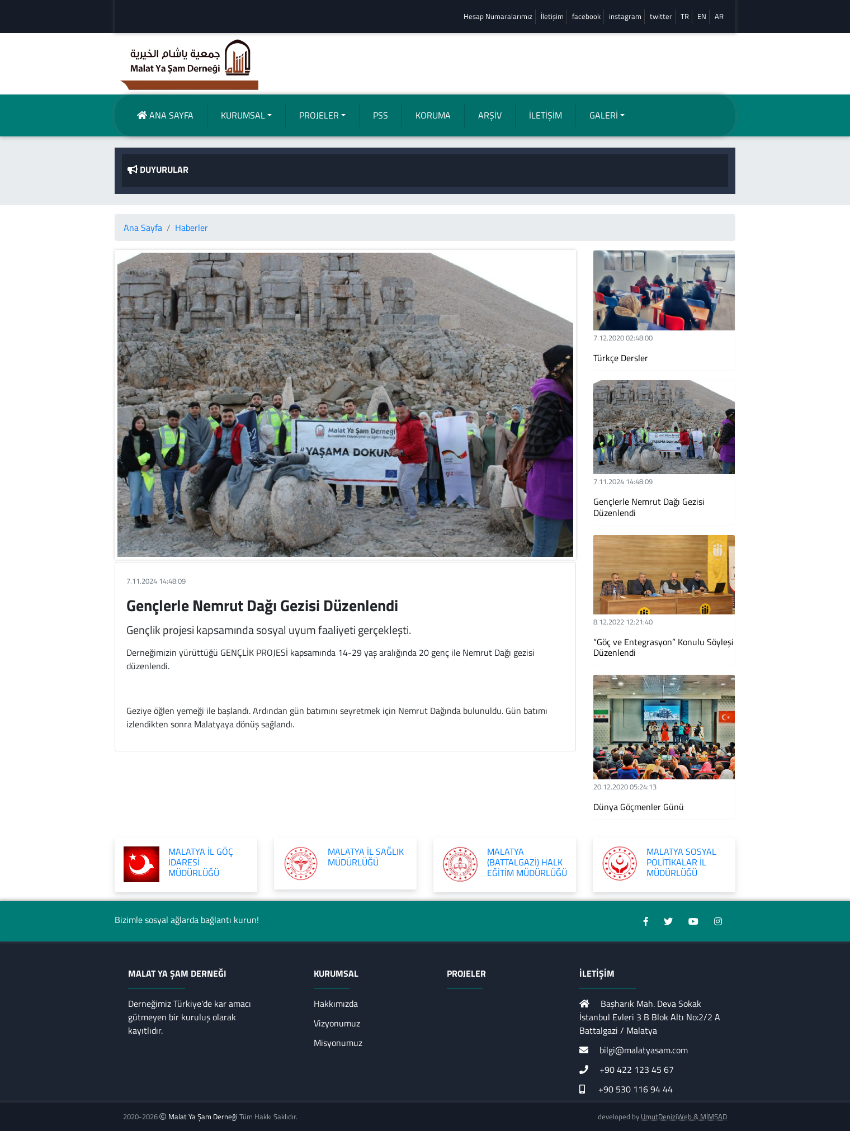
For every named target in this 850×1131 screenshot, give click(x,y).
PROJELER (319, 115)
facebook (586, 16)
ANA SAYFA (165, 115)
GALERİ (603, 115)
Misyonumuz (338, 1042)
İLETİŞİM (545, 115)
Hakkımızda (336, 1003)
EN (701, 16)
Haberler (191, 227)
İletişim (552, 16)
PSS (380, 115)
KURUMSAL (243, 115)
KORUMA (433, 115)
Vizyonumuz (337, 1023)
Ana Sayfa (143, 227)
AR (719, 16)
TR (685, 16)
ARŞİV (490, 115)
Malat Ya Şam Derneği (203, 1116)
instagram (625, 16)
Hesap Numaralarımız (498, 16)
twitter (661, 16)
